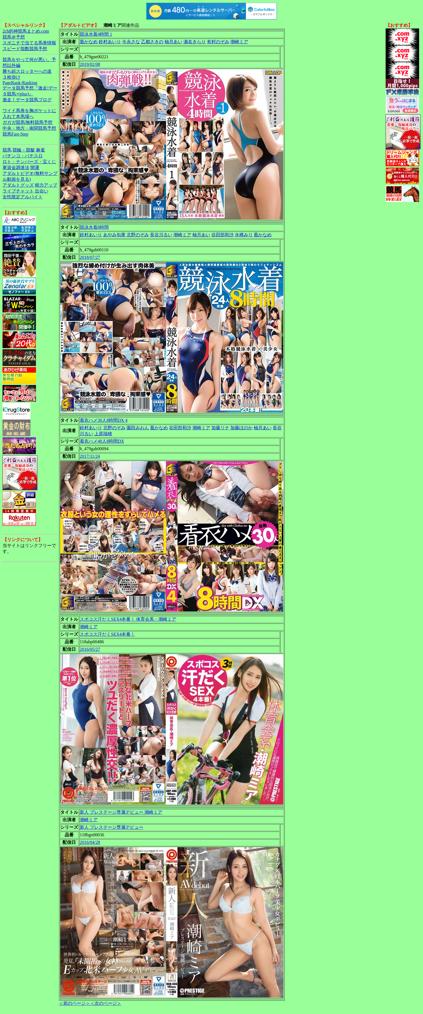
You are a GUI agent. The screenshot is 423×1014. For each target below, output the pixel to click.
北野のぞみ (138, 234)
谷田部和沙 (222, 234)
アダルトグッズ (18, 185)
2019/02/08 (90, 64)
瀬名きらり (194, 41)
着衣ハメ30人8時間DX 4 (103, 420)
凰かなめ (89, 41)
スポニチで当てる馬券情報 (29, 42)
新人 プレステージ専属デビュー (111, 827)
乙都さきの (152, 41)
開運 (34, 167)
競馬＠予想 (14, 37)
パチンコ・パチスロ (23, 155)
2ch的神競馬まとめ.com (26, 31)
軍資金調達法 (16, 167)
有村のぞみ (218, 41)
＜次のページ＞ (105, 1003)
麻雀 (40, 150)
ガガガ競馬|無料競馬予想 (27, 122)
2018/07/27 (90, 257)
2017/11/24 (90, 456)
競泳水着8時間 (94, 227)
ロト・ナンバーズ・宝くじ (29, 161)
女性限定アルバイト (23, 196)
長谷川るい (161, 234)
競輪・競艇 (24, 150)
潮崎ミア (239, 41)
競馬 (7, 150)
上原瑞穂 (103, 433)
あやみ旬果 (114, 234)
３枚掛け (11, 77)
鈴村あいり (110, 41)
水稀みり (244, 234)
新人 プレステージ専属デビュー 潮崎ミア (121, 812)
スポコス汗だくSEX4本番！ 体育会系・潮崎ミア (128, 619)
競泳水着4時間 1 (96, 34)
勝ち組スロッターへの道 (27, 71)
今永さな (131, 41)
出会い (41, 191)
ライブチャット (18, 191)
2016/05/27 (90, 649)
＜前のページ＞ (74, 1003)
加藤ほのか (241, 427)
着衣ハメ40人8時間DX (102, 441)
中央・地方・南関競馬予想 (29, 128)
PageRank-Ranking (20, 82)
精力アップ (46, 185)
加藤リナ (220, 427)
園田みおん (138, 427)
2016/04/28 (90, 842)
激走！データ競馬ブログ (27, 99)
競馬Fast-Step (15, 134)
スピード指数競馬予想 (25, 48)
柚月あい (173, 41)
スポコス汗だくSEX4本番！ (107, 634)
